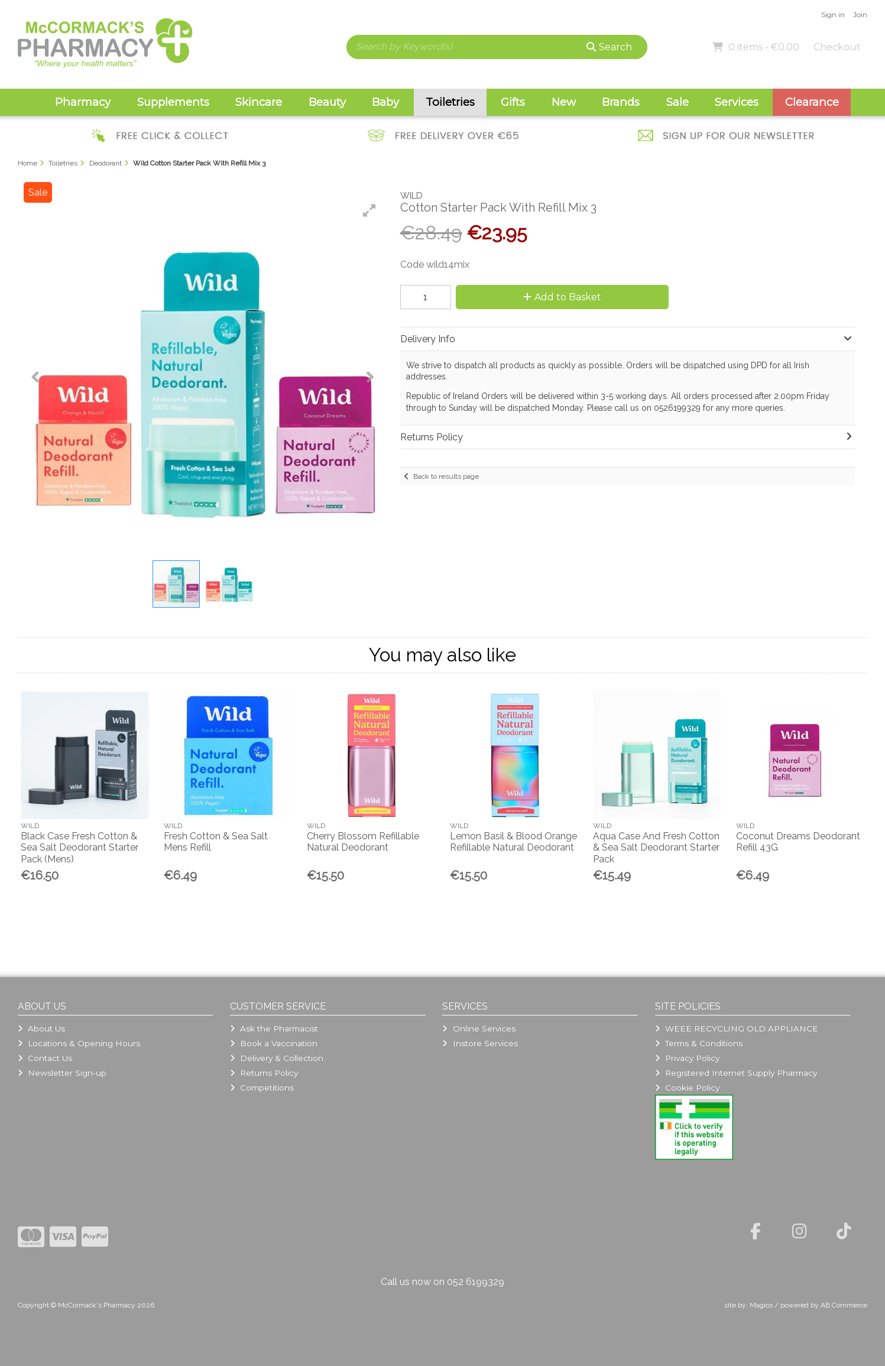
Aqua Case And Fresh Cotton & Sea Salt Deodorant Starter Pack (656, 847)
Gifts (513, 102)
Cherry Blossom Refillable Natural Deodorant (363, 841)
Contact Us (45, 1058)
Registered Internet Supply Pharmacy (736, 1073)
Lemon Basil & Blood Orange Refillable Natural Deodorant (513, 841)
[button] (369, 210)
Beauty (327, 102)
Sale (677, 102)
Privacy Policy (687, 1058)
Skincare (258, 102)
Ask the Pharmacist (274, 1028)
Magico (761, 1305)
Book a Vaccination (273, 1043)
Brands (621, 102)
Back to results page (446, 476)
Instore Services (479, 1043)
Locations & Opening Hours (79, 1043)
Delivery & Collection (276, 1058)
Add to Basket (562, 297)
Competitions (262, 1087)
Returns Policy (264, 1073)
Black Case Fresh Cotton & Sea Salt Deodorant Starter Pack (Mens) (79, 847)
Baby (385, 102)
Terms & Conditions (699, 1043)
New (564, 102)
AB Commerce (844, 1305)
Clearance (812, 102)
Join (860, 14)
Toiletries (450, 102)
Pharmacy (83, 102)
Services (736, 102)
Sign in (833, 14)
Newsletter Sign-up (62, 1073)
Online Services (478, 1028)
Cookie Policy (687, 1087)
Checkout (837, 47)
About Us (41, 1028)
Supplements (173, 102)
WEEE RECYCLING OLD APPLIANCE (736, 1028)
